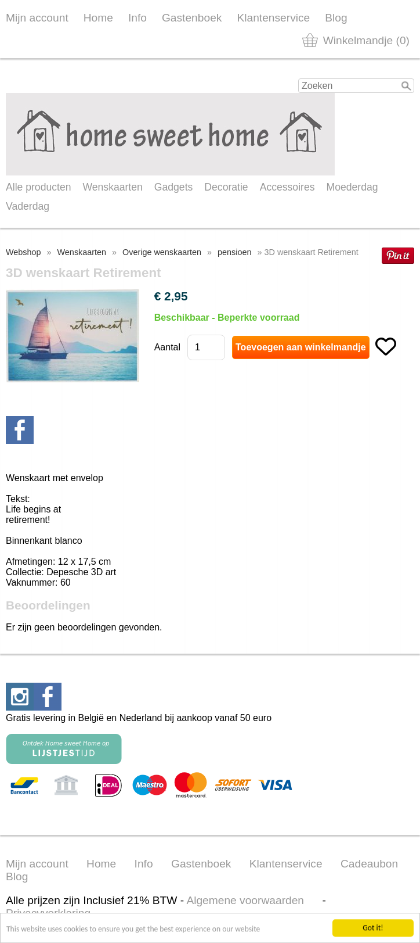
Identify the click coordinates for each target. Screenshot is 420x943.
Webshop (23, 252)
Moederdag (352, 187)
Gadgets (173, 187)
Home (98, 18)
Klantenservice (273, 18)
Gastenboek (192, 18)
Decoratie (226, 187)
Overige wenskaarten (161, 252)
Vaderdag (27, 206)
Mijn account (37, 18)
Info (137, 18)
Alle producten (38, 187)
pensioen (234, 252)
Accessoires (287, 187)
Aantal (167, 347)
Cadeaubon (369, 864)
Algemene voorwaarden (245, 900)
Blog (336, 18)
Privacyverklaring (48, 913)
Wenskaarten (112, 187)
